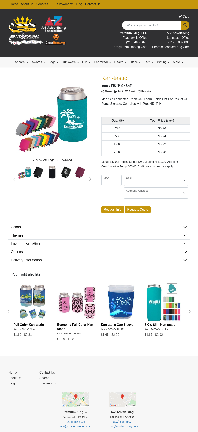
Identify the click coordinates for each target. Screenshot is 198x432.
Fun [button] (85, 62)
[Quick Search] (151, 25)
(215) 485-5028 (136, 42)
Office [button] (134, 62)
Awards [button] (37, 62)
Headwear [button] (101, 62)
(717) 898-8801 (178, 42)
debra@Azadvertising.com (170, 47)
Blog (79, 4)
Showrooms (65, 4)
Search (44, 378)
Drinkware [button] (69, 62)
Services (42, 4)
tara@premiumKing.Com (129, 47)
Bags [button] (51, 62)
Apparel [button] (20, 62)
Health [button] (118, 62)
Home (14, 4)
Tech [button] (147, 62)
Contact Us (92, 4)
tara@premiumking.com (75, 426)
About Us (27, 4)
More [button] (176, 62)
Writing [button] (162, 62)
